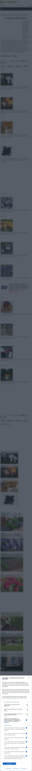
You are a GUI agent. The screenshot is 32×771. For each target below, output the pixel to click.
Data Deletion (8, 768)
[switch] (27, 705)
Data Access (16, 768)
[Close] (29, 678)
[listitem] (16, 702)
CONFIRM (9, 763)
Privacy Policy (23, 768)
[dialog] (16, 723)
